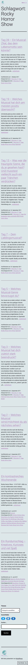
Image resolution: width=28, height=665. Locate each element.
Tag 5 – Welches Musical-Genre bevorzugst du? (11, 292)
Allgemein (12, 579)
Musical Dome (20, 523)
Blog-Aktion (15, 583)
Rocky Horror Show (6, 83)
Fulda (18, 519)
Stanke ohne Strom (6, 591)
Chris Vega (11, 585)
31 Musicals (13, 79)
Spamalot (18, 144)
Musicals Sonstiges (19, 581)
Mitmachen (17, 587)
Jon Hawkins (15, 521)
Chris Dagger (4, 585)
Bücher (18, 579)
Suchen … (4, 622)
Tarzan (19, 397)
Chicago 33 (22, 583)
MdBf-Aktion (4, 581)
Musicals (12, 513)
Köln (20, 521)
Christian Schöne (16, 515)
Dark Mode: (22, 663)
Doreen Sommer (19, 517)
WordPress (19, 658)
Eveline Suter (4, 519)
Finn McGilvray (12, 519)
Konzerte (22, 579)
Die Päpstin (11, 517)
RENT (18, 216)
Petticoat (3, 397)
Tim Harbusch (15, 591)
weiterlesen (16, 71)
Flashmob (17, 585)
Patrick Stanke (8, 589)
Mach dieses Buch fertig (7, 587)
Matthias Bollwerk (11, 523)
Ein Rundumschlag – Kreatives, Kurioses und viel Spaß (13, 545)
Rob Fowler (9, 525)
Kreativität (23, 585)
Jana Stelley (8, 521)
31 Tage (19, 79)
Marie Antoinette (12, 216)
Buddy (2, 144)
